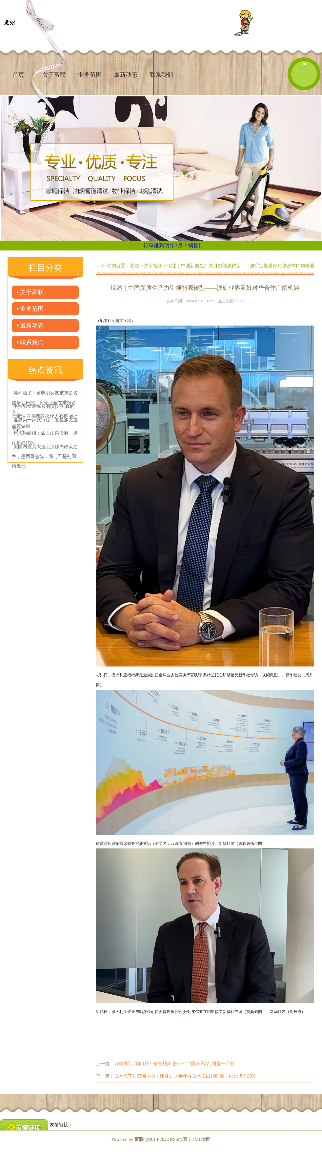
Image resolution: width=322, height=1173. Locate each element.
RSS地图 (178, 1139)
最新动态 (125, 74)
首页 (18, 74)
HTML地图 (200, 1139)
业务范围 (90, 74)
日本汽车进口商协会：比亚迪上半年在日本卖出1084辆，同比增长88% (185, 1076)
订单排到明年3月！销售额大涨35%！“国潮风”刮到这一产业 (174, 1063)
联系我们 (161, 74)
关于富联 (32, 292)
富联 (134, 265)
